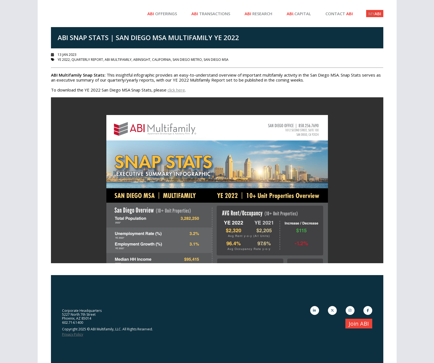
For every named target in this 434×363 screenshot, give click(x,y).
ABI (374, 13)
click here (176, 90)
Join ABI (359, 323)
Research (258, 13)
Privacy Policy (72, 334)
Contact (339, 13)
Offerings (162, 13)
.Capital (299, 13)
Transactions (210, 13)
